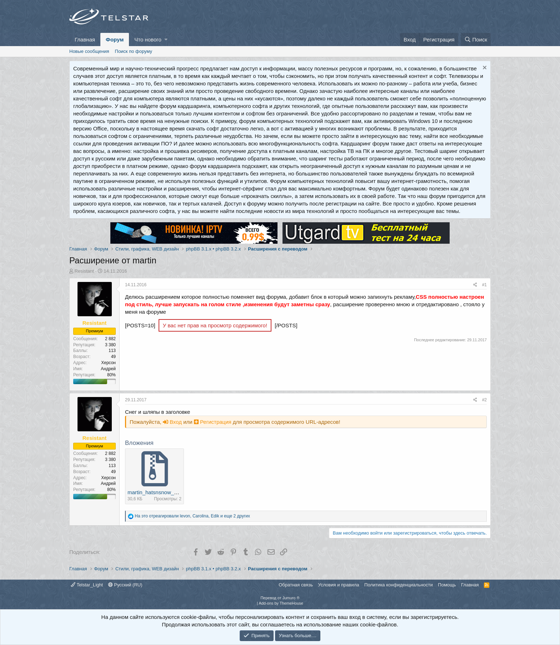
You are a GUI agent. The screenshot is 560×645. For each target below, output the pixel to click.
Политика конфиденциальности (398, 584)
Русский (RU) (125, 584)
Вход (173, 422)
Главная (85, 39)
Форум (115, 39)
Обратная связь (296, 584)
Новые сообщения (89, 51)
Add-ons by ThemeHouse (281, 603)
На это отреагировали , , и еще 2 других (192, 516)
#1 (484, 284)
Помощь (447, 584)
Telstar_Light (87, 584)
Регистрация (213, 422)
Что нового (147, 39)
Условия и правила (338, 584)
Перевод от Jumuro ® (279, 598)
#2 (484, 399)
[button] (165, 39)
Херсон (108, 362)
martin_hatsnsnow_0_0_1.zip (162, 492)
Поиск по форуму (133, 51)
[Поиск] (476, 39)
